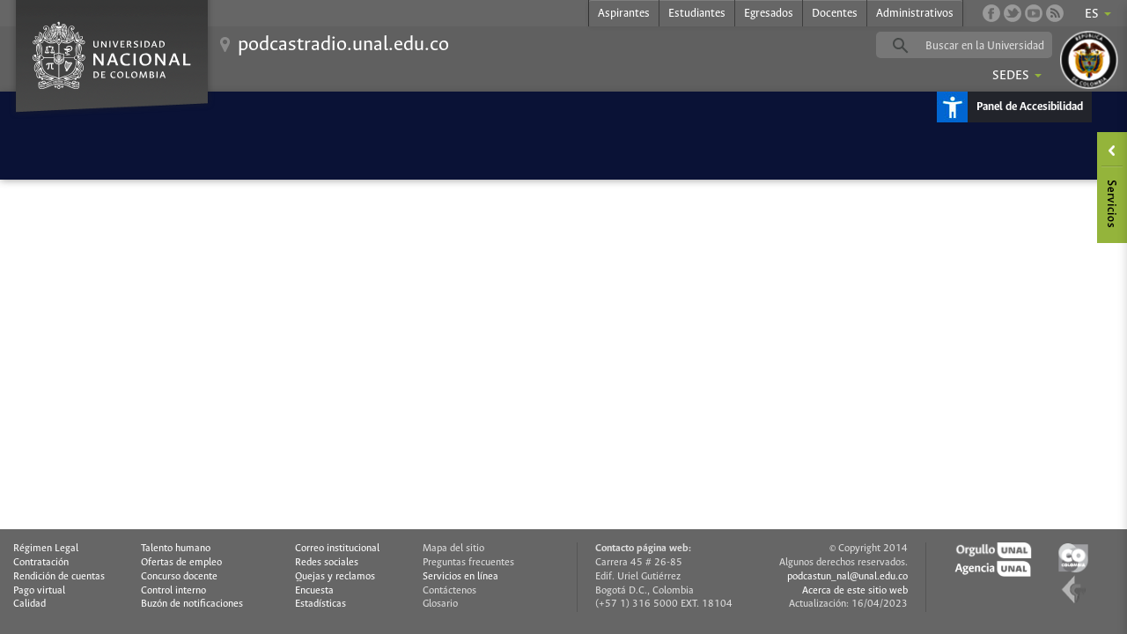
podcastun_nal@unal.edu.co (847, 576)
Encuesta (314, 591)
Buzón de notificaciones (192, 604)
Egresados (768, 13)
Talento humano (175, 548)
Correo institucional (337, 548)
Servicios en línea (460, 576)
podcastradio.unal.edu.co (343, 44)
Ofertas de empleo (181, 562)
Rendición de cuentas (59, 576)
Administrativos (915, 13)
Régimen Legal (45, 548)
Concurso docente (179, 576)
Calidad (29, 604)
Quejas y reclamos (335, 576)
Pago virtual (39, 591)
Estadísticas (320, 604)
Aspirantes (624, 13)
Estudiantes (697, 13)
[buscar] (991, 45)
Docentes (835, 13)
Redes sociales (326, 562)
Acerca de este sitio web (855, 591)
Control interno (173, 591)
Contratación (41, 562)
